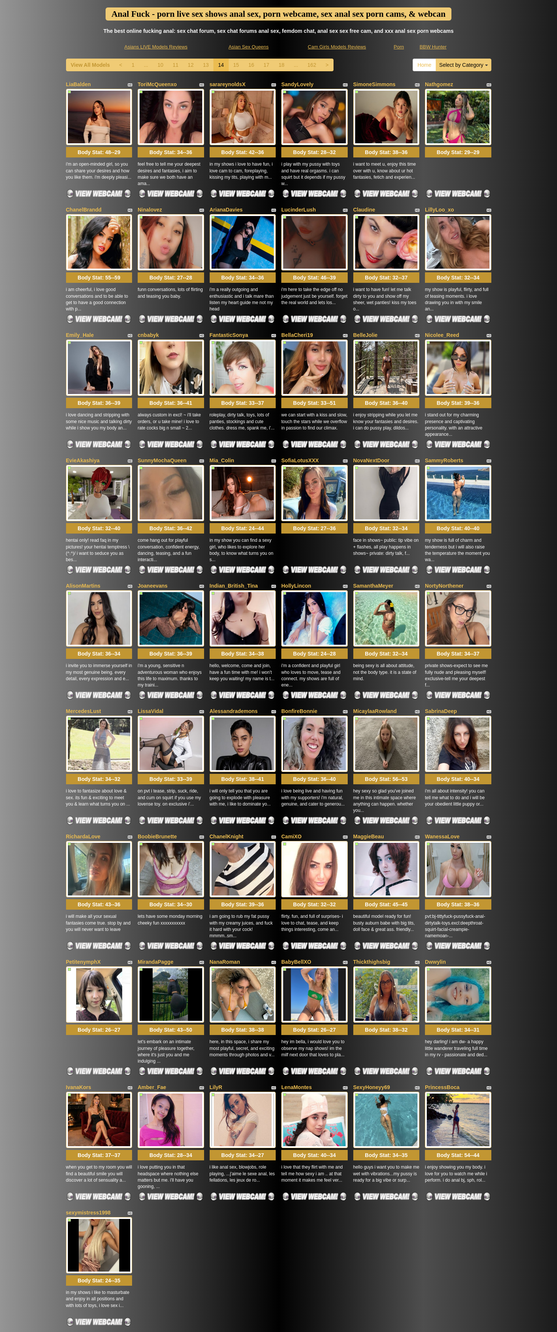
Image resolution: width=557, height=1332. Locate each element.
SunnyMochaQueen (162, 437)
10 (160, 65)
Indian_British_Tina (234, 555)
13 (206, 65)
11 (176, 65)
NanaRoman (225, 908)
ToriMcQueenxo (157, 84)
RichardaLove (83, 790)
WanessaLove (442, 790)
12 (191, 65)
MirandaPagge (155, 908)
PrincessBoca (442, 1026)
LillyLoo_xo (439, 202)
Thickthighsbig (372, 908)
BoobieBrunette (157, 790)
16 (251, 65)
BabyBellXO (296, 908)
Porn (399, 47)
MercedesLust (83, 673)
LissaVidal (150, 673)
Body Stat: (99, 145)
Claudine (364, 202)
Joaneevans (153, 555)
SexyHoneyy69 (371, 1026)
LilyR (216, 1026)
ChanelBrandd (84, 202)
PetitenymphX (83, 908)
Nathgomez (439, 84)
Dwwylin (435, 908)
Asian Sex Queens (248, 47)
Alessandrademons (234, 673)
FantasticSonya (229, 320)
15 (236, 65)
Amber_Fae (152, 1026)
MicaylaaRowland (375, 673)
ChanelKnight (227, 790)
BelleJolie (365, 320)
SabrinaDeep (441, 673)
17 (266, 65)
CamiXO (291, 790)
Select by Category (463, 65)
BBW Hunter (433, 47)
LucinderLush (298, 202)
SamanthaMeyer (373, 555)
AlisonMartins (83, 555)
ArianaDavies (226, 202)
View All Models (90, 65)
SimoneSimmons (374, 84)
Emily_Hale (80, 320)
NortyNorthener (444, 555)
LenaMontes (296, 1026)
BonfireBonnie (299, 673)
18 (282, 65)
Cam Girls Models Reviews (337, 47)
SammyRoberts (444, 437)
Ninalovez (150, 202)
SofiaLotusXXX (300, 437)
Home (424, 65)
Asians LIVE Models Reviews (155, 47)
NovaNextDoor (371, 437)
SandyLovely (297, 84)
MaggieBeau (368, 790)
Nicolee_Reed (442, 320)
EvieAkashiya (83, 437)
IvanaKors (78, 1026)
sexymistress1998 (88, 1143)
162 (311, 65)
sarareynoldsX (228, 84)
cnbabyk (148, 320)
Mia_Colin (222, 437)
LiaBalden (78, 84)
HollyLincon (296, 555)
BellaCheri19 (297, 320)
